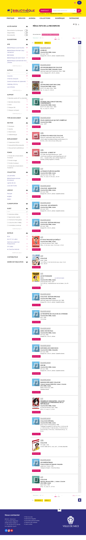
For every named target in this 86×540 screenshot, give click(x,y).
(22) (17, 252)
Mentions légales (30, 529)
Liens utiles (28, 534)
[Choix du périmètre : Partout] (45, 11)
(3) (17, 65)
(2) (17, 228)
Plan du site (29, 527)
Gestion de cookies (31, 532)
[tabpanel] (43, 268)
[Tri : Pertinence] (38, 43)
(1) (17, 90)
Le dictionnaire (60, 284)
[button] (10, 19)
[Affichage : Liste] (47, 43)
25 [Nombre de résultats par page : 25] (73, 38)
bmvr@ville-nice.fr (10, 536)
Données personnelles (32, 531)
